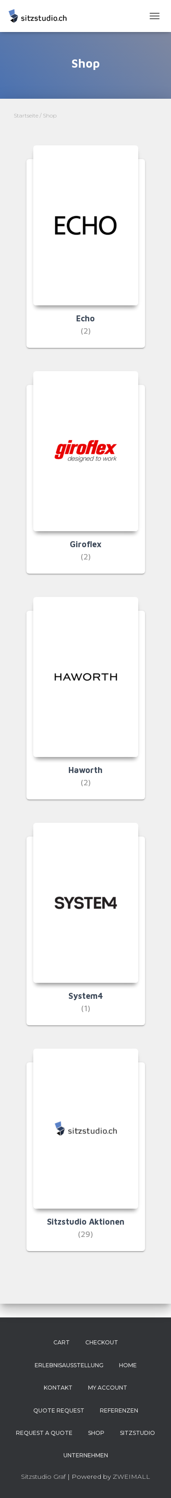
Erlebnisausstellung (69, 1365)
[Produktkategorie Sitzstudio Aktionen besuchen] (85, 1156)
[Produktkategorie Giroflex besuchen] (85, 479)
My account (107, 1387)
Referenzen (119, 1410)
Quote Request (58, 1410)
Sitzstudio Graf (43, 1476)
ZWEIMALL (131, 1476)
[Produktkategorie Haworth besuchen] (85, 705)
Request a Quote (44, 1432)
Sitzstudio (137, 1432)
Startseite (26, 115)
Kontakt (58, 1387)
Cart (61, 1342)
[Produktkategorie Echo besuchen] (85, 253)
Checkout (101, 1342)
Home (128, 1365)
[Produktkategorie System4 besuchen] (85, 931)
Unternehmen (85, 1455)
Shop (96, 1432)
